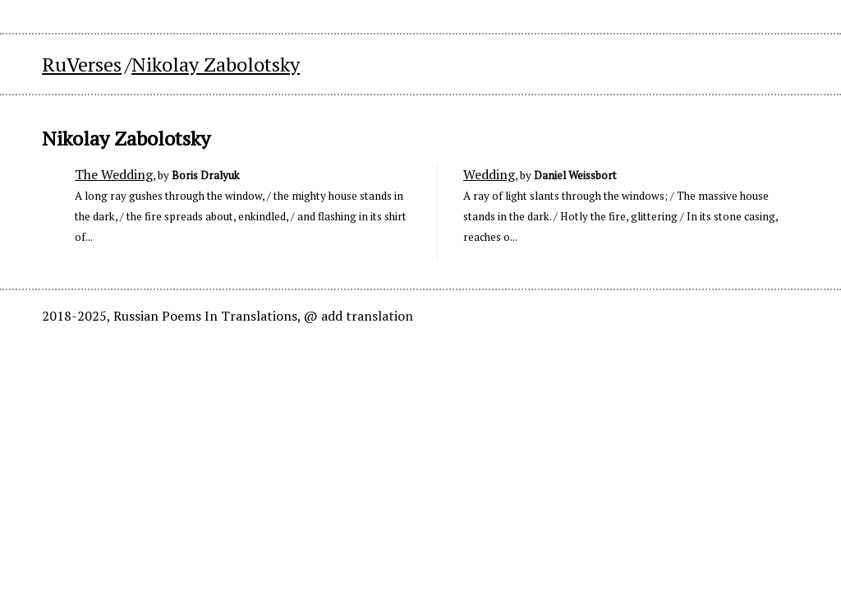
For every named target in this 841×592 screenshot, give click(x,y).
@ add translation (358, 316)
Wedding (489, 174)
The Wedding (114, 174)
